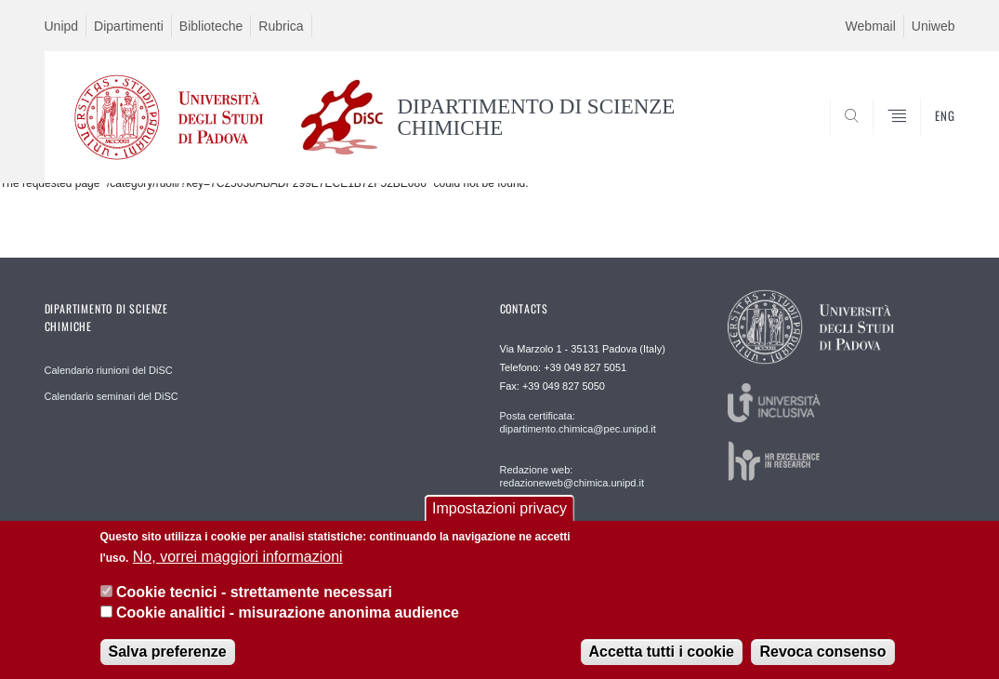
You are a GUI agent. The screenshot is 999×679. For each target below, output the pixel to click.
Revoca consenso (822, 654)
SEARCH (877, 137)
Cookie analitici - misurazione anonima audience (287, 616)
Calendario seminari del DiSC (111, 396)
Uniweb (933, 26)
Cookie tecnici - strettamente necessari (254, 595)
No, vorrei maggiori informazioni (238, 559)
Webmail (871, 26)
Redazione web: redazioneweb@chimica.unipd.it (572, 476)
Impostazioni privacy (499, 512)
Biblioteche (211, 26)
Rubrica (280, 26)
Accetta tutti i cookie (661, 654)
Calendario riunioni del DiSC (109, 370)
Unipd (62, 26)
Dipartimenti (129, 26)
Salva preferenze (168, 654)
